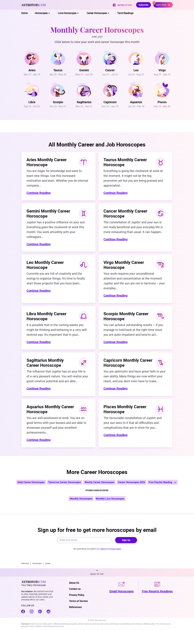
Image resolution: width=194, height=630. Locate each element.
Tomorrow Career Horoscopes (64, 482)
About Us (74, 582)
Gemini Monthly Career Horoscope (48, 213)
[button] (97, 572)
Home (24, 13)
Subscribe (143, 4)
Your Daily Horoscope (33, 583)
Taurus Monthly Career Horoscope (125, 162)
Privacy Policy (115, 549)
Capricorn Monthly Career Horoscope (128, 362)
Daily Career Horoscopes (31, 482)
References (75, 607)
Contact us (75, 589)
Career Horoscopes (97, 13)
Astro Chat (161, 4)
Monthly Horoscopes (81, 498)
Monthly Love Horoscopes (110, 498)
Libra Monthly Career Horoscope (46, 316)
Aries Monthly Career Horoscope (47, 162)
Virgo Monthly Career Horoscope (124, 264)
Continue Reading (38, 193)
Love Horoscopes (67, 13)
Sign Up (126, 540)
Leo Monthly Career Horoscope (45, 264)
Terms (102, 549)
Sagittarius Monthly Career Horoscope (45, 362)
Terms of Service (78, 601)
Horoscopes (41, 13)
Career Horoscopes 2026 (131, 482)
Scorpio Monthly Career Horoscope (126, 316)
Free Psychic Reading (162, 482)
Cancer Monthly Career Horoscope (125, 213)
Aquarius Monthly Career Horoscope (50, 409)
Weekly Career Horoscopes (99, 482)
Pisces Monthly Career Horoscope (125, 409)
